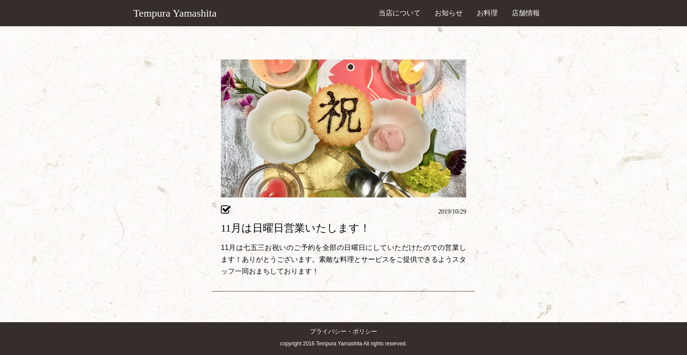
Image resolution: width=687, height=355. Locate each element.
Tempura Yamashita (174, 13)
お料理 (487, 13)
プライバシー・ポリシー (343, 331)
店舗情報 (526, 13)
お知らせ (449, 13)
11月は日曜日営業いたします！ (295, 228)
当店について (400, 13)
